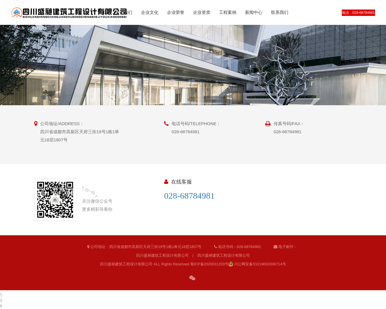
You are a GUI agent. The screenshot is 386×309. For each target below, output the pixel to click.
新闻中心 (253, 12)
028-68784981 (189, 195)
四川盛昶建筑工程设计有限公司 (162, 255)
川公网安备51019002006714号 (257, 264)
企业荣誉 (175, 12)
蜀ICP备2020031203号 (209, 264)
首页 (102, 12)
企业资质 (201, 12)
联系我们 (279, 12)
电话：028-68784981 (358, 13)
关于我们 (123, 12)
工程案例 (227, 12)
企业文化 (149, 12)
